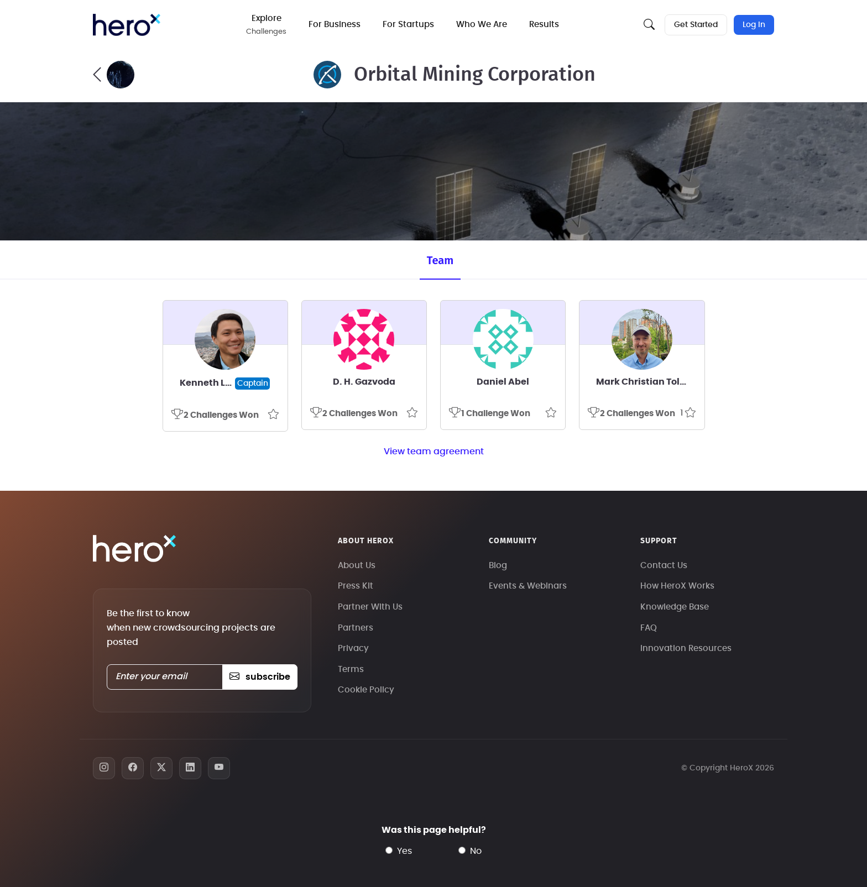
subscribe (259, 677)
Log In (754, 25)
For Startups (409, 24)
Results (545, 24)
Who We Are (482, 24)
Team (440, 260)
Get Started (696, 25)
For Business (335, 24)
